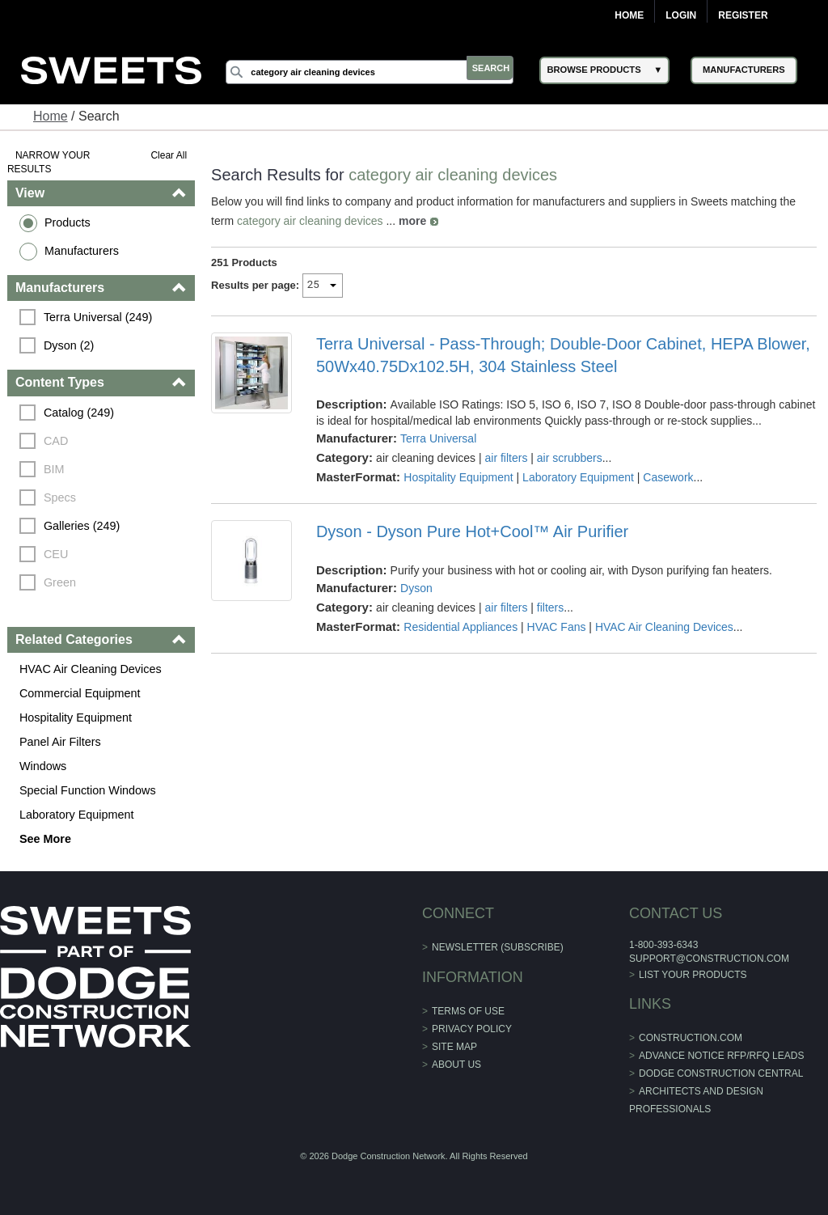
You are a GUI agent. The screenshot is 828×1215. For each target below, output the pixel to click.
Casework (669, 477)
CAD (56, 440)
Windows (43, 766)
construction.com (690, 1038)
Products (68, 222)
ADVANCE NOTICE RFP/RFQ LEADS (721, 1055)
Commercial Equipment (81, 693)
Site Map (454, 1046)
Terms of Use (468, 1011)
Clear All (169, 155)
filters (550, 607)
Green (60, 582)
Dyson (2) (69, 345)
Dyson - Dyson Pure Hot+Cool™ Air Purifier (472, 531)
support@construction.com (709, 958)
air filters (506, 457)
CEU (56, 554)
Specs (60, 497)
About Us (456, 1064)
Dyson (416, 588)
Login (680, 15)
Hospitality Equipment (76, 717)
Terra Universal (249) (98, 317)
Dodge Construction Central (721, 1073)
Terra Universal (438, 438)
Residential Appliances (461, 626)
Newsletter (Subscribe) (498, 947)
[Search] (378, 72)
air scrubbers (569, 457)
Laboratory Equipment (77, 814)
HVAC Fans (556, 626)
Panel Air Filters (61, 741)
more (413, 220)
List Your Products (693, 974)
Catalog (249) (79, 412)
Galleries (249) (82, 525)
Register (742, 15)
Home (629, 15)
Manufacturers (82, 250)
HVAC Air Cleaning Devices (91, 669)
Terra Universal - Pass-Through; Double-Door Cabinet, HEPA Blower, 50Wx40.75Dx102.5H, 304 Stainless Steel (563, 355)
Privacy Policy (472, 1029)
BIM (54, 469)
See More (46, 838)
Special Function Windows (88, 790)
